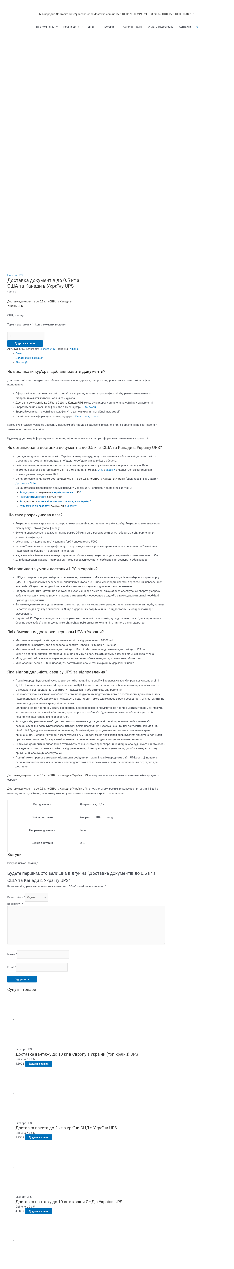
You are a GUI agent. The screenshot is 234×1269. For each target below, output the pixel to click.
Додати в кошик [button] (42, 934)
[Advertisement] (117, 60)
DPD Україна (15, 1201)
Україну (111, 336)
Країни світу (71, 27)
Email (11, 837)
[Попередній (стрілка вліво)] (7, 1267)
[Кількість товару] (27, 197)
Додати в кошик (25, 205)
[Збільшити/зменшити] (7, 1262)
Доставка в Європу (76, 1187)
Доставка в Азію (74, 1201)
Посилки (108, 27)
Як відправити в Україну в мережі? (52, 359)
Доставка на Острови (78, 1210)
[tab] (86, 579)
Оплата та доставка (160, 27)
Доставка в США (26, 350)
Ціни (91, 27)
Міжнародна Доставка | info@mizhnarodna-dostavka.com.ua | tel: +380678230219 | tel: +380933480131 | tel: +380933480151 (117, 14)
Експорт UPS (15, 136)
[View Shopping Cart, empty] (197, 26)
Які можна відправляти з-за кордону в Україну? (57, 368)
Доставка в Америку (77, 1197)
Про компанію (45, 27)
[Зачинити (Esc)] (53, 1262)
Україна (12, 215)
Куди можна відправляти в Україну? (50, 372)
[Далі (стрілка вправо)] (22, 1267)
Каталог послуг (132, 27)
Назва (12, 824)
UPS (100, 336)
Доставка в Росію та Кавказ (82, 1192)
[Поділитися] (38, 1262)
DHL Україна (15, 1215)
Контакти (185, 27)
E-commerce (15, 1219)
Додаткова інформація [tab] (30, 224)
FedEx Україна (16, 1192)
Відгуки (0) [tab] (22, 229)
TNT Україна (15, 1197)
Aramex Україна (17, 1210)
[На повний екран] (22, 1262)
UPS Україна (15, 1206)
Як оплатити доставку (42, 363)
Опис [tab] (19, 220)
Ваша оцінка (16, 764)
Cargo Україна (16, 1187)
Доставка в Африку (76, 1206)
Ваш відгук (15, 771)
